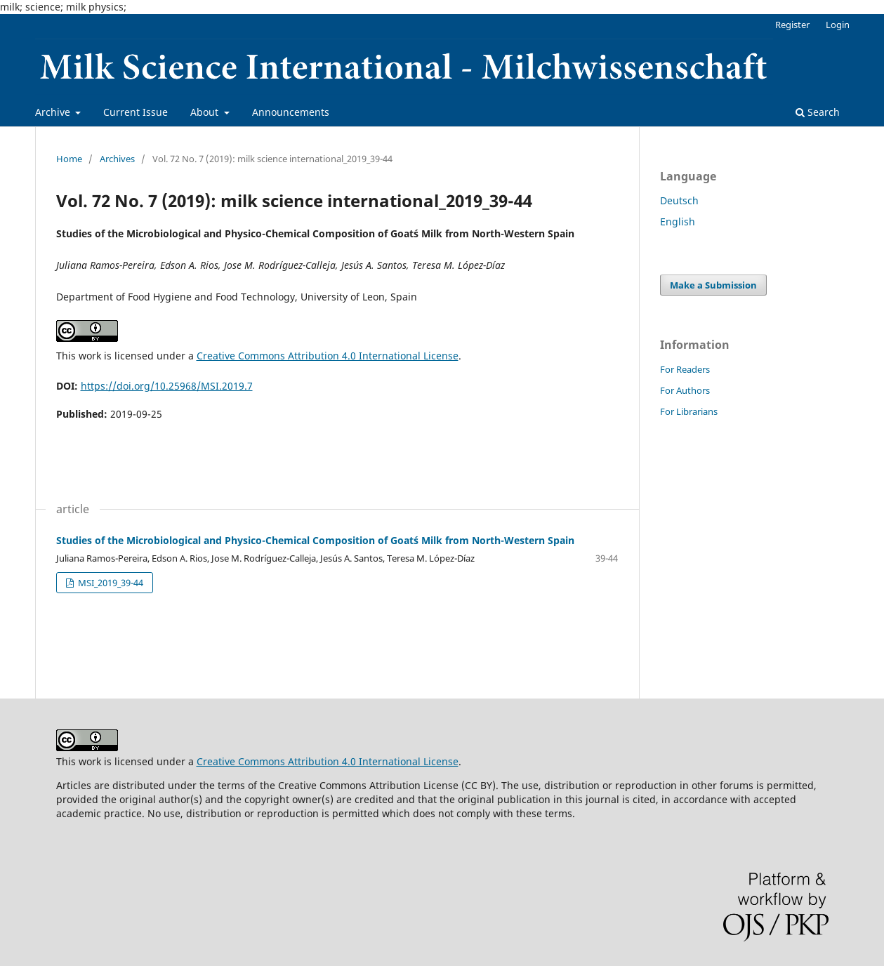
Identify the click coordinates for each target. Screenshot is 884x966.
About (205, 112)
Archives (117, 158)
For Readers (685, 369)
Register (792, 24)
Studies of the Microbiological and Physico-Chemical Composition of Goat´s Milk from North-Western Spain (315, 540)
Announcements (290, 112)
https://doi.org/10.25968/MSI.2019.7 (167, 385)
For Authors (685, 390)
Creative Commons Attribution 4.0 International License (328, 355)
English (677, 221)
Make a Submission (713, 285)
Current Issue (135, 112)
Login (838, 24)
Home (69, 158)
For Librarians (689, 411)
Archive (54, 112)
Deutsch (679, 200)
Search (818, 112)
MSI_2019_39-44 (109, 582)
